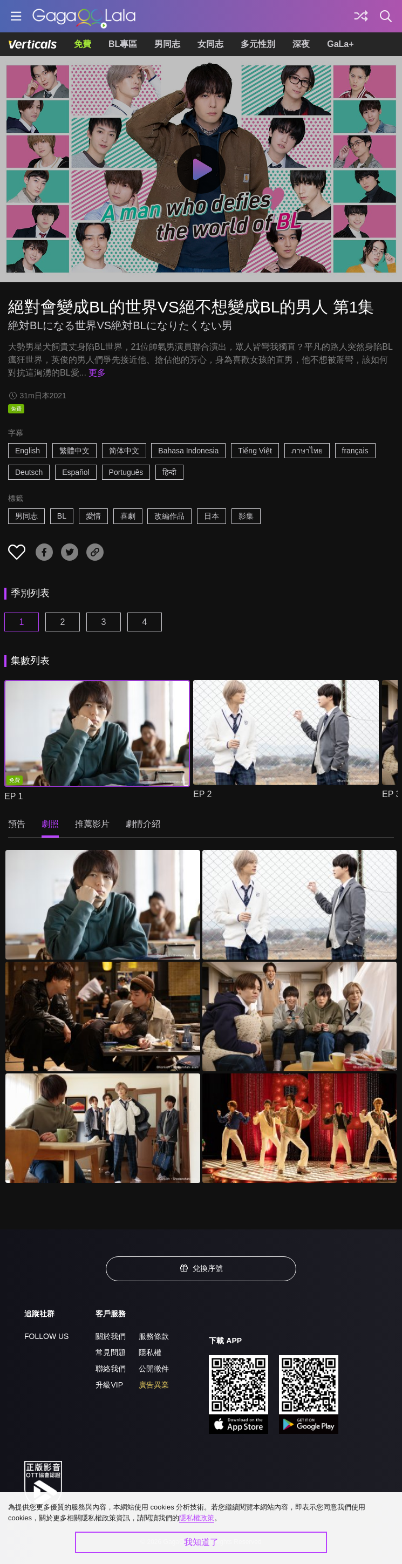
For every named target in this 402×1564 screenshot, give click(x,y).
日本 (211, 516)
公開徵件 (154, 1368)
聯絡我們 (111, 1368)
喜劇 (127, 516)
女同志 (210, 44)
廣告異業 (154, 1385)
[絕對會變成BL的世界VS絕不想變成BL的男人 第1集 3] (102, 1016)
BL (61, 516)
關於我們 (111, 1336)
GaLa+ (340, 44)
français (355, 450)
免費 (82, 44)
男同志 (167, 44)
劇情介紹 (143, 823)
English (27, 450)
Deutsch (29, 472)
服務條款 (154, 1336)
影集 (246, 516)
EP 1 (13, 796)
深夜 (301, 44)
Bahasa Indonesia (188, 450)
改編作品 (169, 516)
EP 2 (202, 794)
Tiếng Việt (255, 450)
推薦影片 (92, 823)
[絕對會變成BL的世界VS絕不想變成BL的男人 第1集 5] (102, 1128)
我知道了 (201, 1542)
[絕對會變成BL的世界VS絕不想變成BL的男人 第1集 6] (299, 1128)
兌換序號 (201, 1268)
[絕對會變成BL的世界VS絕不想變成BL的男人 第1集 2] (299, 905)
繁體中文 (74, 450)
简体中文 (124, 450)
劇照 (50, 823)
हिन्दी (169, 472)
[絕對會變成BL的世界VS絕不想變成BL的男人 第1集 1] (102, 905)
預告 (16, 823)
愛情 (93, 516)
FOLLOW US (46, 1336)
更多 (97, 372)
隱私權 (150, 1352)
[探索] (361, 16)
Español (76, 472)
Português (126, 472)
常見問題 (111, 1352)
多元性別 (258, 44)
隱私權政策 (196, 1518)
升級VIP (109, 1385)
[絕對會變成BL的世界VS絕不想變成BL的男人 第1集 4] (299, 1016)
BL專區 (122, 44)
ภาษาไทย (307, 450)
